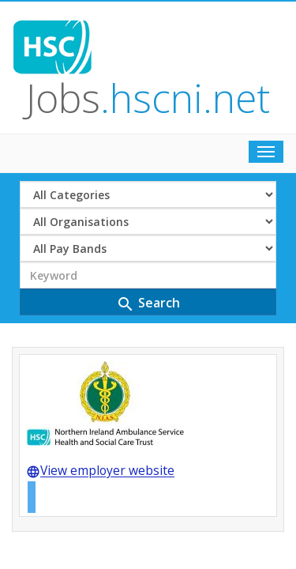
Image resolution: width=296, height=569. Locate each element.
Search (148, 177)
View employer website (100, 346)
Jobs (179, 34)
